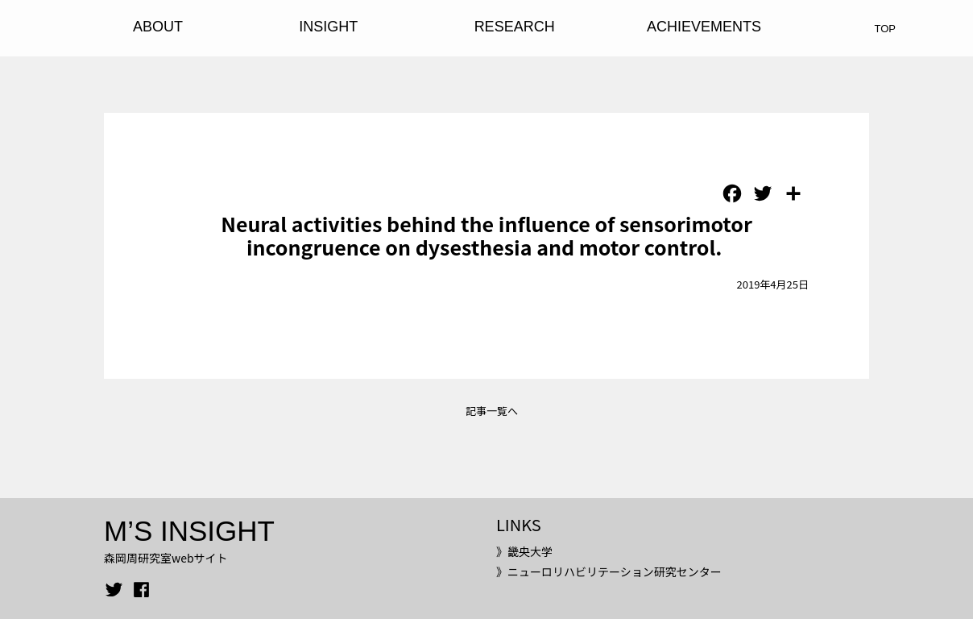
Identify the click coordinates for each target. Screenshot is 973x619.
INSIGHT (328, 27)
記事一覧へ (491, 410)
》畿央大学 (524, 551)
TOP (885, 29)
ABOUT (158, 27)
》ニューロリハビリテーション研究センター (609, 571)
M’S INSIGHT (189, 530)
